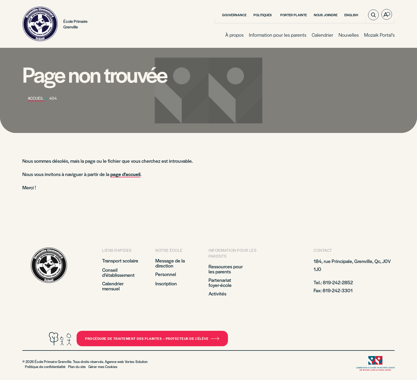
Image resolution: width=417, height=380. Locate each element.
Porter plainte (293, 14)
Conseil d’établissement (118, 272)
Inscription (166, 283)
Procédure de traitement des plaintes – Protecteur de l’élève (152, 338)
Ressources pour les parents (225, 269)
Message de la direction (170, 263)
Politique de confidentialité (45, 366)
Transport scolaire (121, 260)
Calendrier (322, 34)
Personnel (165, 274)
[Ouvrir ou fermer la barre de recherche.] (373, 15)
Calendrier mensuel (113, 286)
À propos (234, 34)
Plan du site (77, 366)
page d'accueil (125, 174)
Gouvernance (234, 14)
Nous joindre (325, 14)
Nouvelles (349, 34)
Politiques (263, 14)
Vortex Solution (136, 361)
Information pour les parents (277, 34)
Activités (217, 293)
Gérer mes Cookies (102, 366)
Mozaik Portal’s (379, 34)
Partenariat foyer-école (220, 282)
